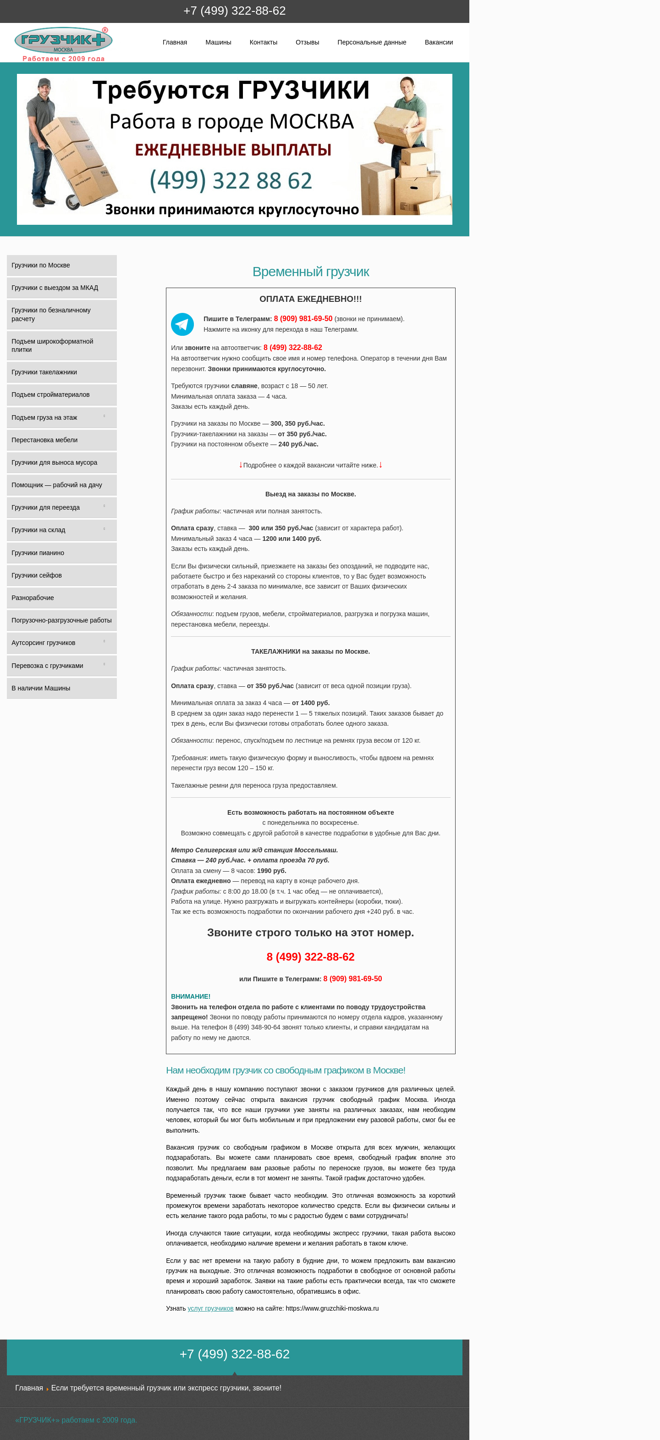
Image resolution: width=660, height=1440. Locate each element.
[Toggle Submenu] (104, 417)
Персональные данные (372, 42)
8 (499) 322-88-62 (293, 347)
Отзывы (307, 42)
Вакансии (439, 42)
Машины (218, 42)
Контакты (263, 42)
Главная (175, 42)
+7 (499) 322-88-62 (234, 10)
